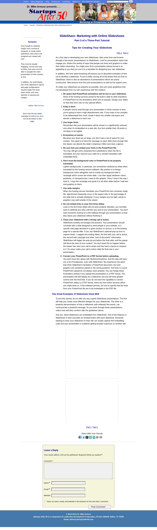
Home (26, 2)
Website (47, 498)
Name (47, 486)
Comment (48, 461)
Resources (56, 2)
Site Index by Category (91, 2)
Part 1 (119, 53)
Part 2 (125, 53)
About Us (76, 2)
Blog (47, 2)
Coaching (66, 2)
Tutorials (32, 25)
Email (47, 492)
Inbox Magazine (37, 2)
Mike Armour (39, 106)
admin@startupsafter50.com (81, 522)
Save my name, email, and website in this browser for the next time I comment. (77, 504)
